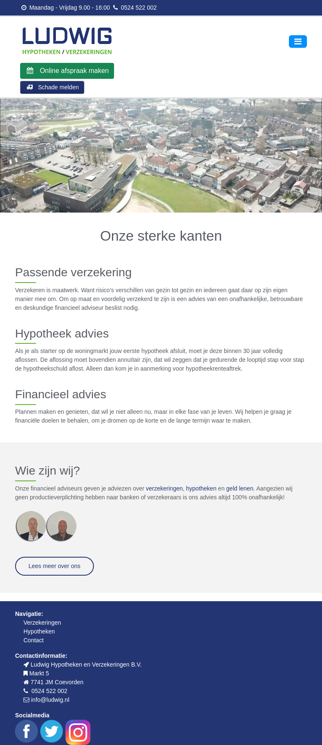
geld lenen (240, 488)
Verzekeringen (42, 622)
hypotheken (201, 488)
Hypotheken (39, 631)
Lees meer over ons (54, 566)
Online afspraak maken (67, 70)
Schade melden (52, 87)
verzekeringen (164, 488)
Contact (33, 640)
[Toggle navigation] (298, 41)
